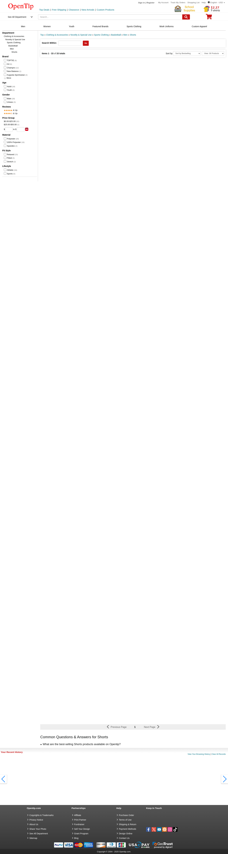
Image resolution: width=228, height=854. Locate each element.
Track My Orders (178, 2)
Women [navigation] (47, 26)
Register (151, 3)
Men (12, 49)
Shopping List (193, 2)
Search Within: (49, 43)
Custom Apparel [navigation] (199, 26)
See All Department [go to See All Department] (38, 833)
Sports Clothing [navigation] (134, 26)
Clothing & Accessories (14, 36)
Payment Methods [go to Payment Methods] (127, 829)
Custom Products (105, 9)
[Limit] (213, 53)
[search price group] (26, 129)
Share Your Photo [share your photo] (37, 829)
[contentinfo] (20, 6)
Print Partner (80, 820)
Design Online (125, 833)
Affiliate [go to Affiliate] (77, 815)
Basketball (13, 46)
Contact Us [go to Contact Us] (124, 838)
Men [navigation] (23, 26)
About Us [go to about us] (33, 824)
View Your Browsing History (199, 754)
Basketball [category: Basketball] (116, 35)
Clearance (74, 9)
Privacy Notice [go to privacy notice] (36, 820)
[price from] (9, 129)
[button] (216, 2)
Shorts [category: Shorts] (133, 35)
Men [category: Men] (125, 35)
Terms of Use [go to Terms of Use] (125, 820)
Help (204, 2)
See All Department (17, 17)
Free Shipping (59, 9)
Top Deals (44, 9)
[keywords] (110, 17)
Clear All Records (218, 754)
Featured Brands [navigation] (100, 26)
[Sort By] (187, 53)
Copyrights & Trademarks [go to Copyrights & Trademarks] (41, 815)
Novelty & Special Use (15, 39)
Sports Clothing (14, 42)
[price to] (20, 129)
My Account (163, 2)
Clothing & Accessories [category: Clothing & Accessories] (57, 35)
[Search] (186, 17)
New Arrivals (88, 9)
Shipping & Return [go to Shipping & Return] (127, 824)
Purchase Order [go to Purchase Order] (126, 815)
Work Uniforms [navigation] (166, 26)
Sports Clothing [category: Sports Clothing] (101, 35)
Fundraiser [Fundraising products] (79, 824)
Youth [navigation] (71, 26)
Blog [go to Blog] (76, 838)
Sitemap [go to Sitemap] (33, 838)
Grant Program (81, 833)
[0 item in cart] (209, 18)
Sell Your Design (82, 829)
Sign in (141, 3)
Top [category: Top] (42, 35)
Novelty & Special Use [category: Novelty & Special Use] (81, 35)
